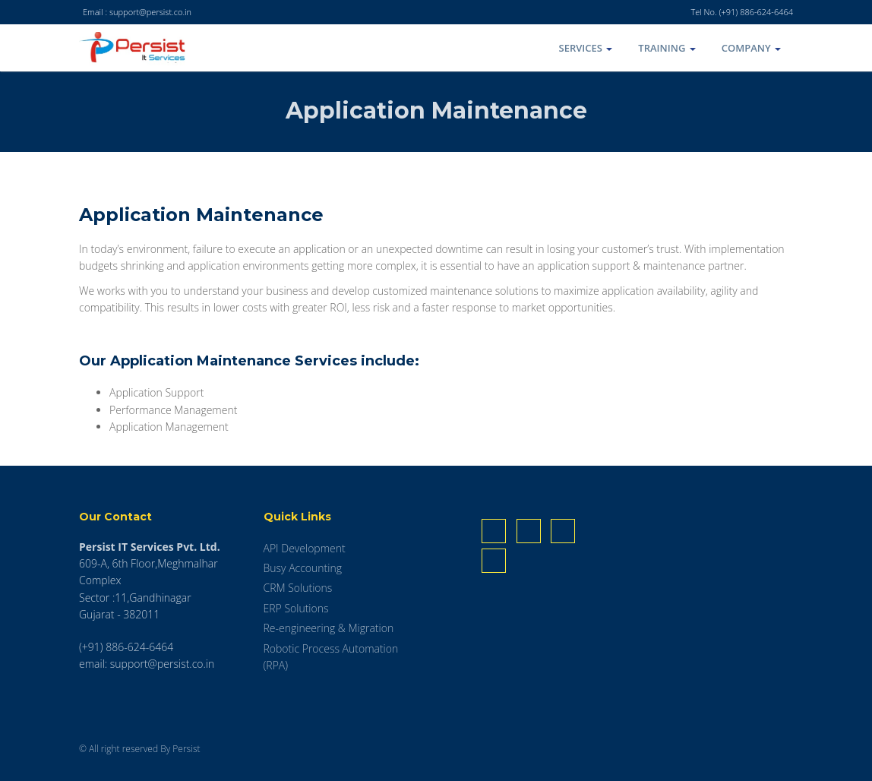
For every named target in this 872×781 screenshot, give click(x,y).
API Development (305, 548)
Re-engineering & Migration (329, 628)
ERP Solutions (296, 608)
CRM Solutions (298, 587)
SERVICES (586, 48)
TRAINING (666, 48)
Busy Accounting (303, 568)
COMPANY (751, 48)
